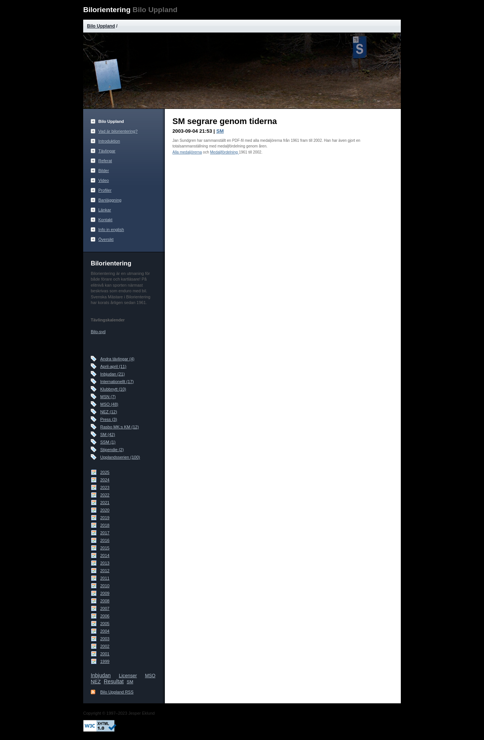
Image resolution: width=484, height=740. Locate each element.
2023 (104, 487)
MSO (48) (109, 404)
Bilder (103, 170)
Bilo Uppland (101, 26)
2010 (104, 585)
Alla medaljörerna (187, 152)
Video (103, 180)
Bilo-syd (98, 331)
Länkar (104, 210)
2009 (104, 593)
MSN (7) (108, 396)
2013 (104, 563)
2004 (104, 631)
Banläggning (109, 200)
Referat (105, 160)
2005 (104, 623)
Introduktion (109, 141)
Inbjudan (101, 675)
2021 (104, 502)
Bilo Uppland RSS (116, 692)
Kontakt (105, 219)
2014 (104, 555)
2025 (104, 472)
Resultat (113, 681)
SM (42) (107, 434)
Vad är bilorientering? (118, 131)
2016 (104, 540)
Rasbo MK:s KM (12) (119, 427)
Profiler (105, 190)
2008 (104, 601)
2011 (104, 578)
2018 (104, 525)
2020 (104, 510)
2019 (104, 517)
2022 (104, 495)
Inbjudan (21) (112, 374)
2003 (104, 638)
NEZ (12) (108, 412)
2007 (104, 608)
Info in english (111, 229)
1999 (104, 661)
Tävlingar (106, 151)
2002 (104, 646)
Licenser (128, 675)
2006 (104, 616)
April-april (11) (113, 366)
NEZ (96, 681)
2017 (104, 533)
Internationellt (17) (117, 381)
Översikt (105, 239)
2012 (104, 570)
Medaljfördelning (224, 152)
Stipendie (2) (112, 449)
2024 (104, 480)
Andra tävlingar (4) (117, 359)
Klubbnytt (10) (113, 389)
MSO (150, 675)
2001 (104, 654)
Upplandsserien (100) (120, 457)
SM (130, 681)
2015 (104, 548)
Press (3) (108, 419)
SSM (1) (107, 442)
